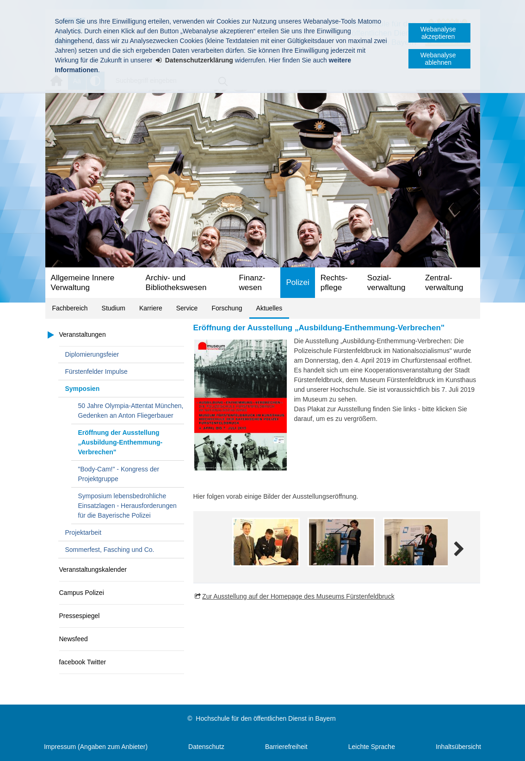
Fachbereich (70, 308)
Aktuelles (269, 308)
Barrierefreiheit (286, 746)
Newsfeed (73, 639)
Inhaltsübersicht (458, 746)
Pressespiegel (79, 615)
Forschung (226, 308)
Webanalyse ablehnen (438, 58)
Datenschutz (206, 746)
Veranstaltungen (82, 334)
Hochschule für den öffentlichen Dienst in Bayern (265, 718)
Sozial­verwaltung (386, 282)
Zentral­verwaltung (444, 282)
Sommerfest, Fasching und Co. (109, 549)
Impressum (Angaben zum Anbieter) (96, 746)
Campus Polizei (81, 592)
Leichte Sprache (371, 746)
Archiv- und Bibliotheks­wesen (176, 282)
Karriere (150, 308)
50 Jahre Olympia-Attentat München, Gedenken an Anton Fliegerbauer (131, 410)
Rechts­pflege (334, 282)
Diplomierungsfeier (92, 354)
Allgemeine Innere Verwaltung (83, 282)
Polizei (297, 282)
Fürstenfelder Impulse (96, 371)
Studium (113, 308)
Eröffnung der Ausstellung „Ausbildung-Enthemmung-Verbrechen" (120, 442)
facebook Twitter (82, 662)
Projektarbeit (83, 532)
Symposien (82, 388)
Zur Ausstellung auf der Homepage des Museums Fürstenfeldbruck (298, 596)
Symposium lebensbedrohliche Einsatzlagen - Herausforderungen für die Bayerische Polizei (127, 505)
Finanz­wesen (252, 282)
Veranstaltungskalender (93, 569)
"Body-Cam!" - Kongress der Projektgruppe (119, 474)
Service (187, 308)
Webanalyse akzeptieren (438, 32)
